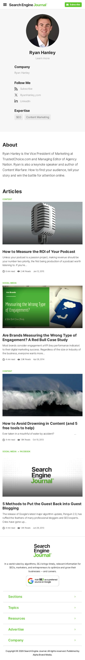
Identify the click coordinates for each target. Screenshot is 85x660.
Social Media (9, 283)
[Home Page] (28, 5)
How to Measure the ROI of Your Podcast (38, 251)
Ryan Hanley (22, 72)
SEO (18, 117)
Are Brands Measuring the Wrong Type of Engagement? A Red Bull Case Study (39, 337)
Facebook (25, 451)
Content (7, 199)
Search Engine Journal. (35, 651)
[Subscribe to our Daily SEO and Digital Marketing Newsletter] (73, 4)
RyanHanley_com (30, 95)
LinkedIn (25, 101)
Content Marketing (37, 117)
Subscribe (26, 88)
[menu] (6, 4)
